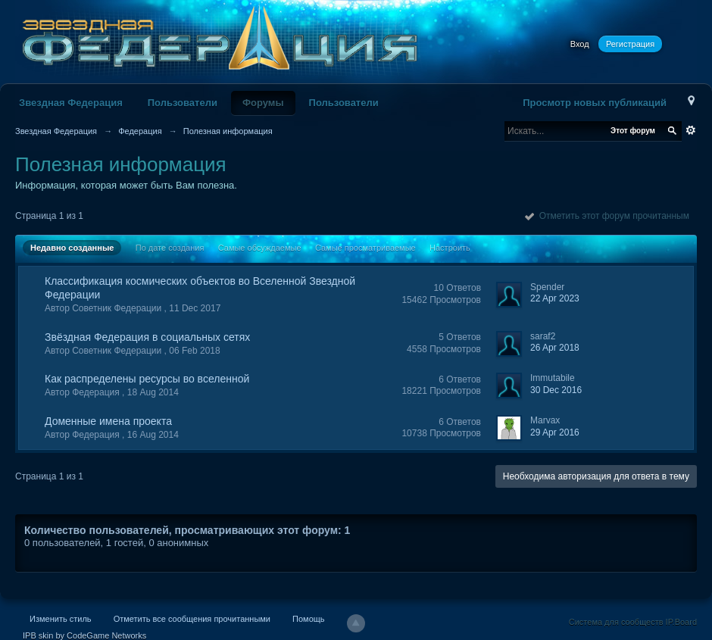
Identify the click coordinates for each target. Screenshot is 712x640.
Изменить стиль (61, 618)
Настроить (449, 247)
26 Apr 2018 (554, 347)
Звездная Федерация (71, 102)
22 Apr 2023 (554, 298)
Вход (579, 43)
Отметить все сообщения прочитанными (192, 618)
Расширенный (691, 130)
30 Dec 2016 (556, 390)
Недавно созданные (72, 247)
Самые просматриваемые (365, 247)
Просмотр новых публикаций (595, 102)
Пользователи (182, 102)
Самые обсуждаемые (259, 247)
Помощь (308, 618)
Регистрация (630, 43)
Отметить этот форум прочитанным (607, 216)
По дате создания (170, 247)
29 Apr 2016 (554, 432)
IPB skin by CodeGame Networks (84, 635)
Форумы (263, 102)
